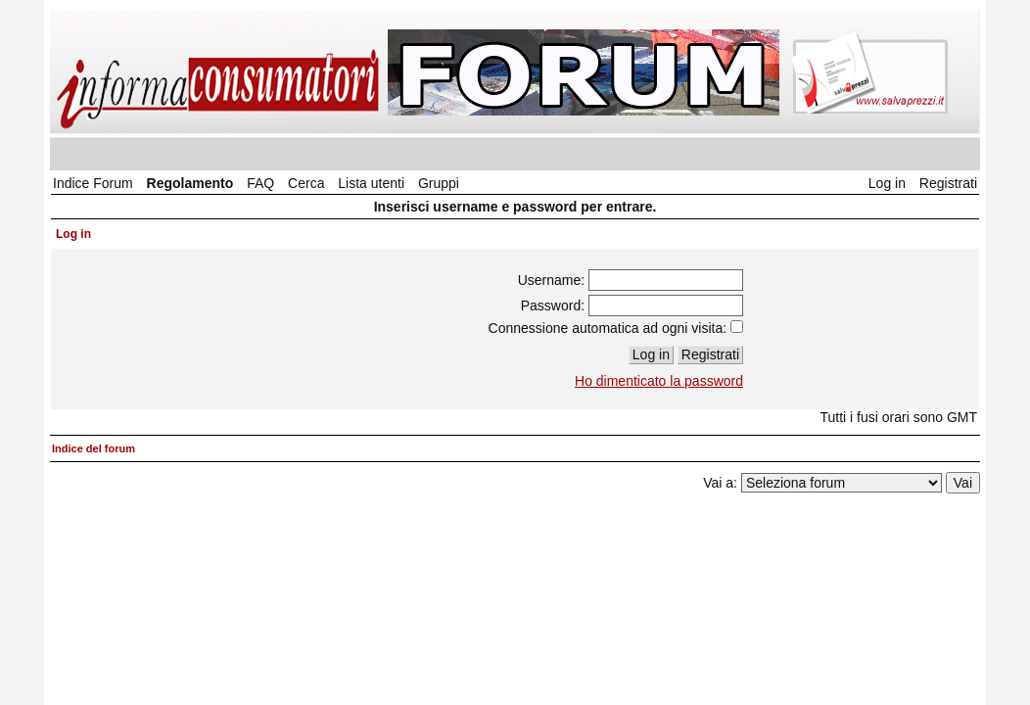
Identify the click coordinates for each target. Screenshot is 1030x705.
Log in (887, 183)
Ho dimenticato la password (659, 381)
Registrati (948, 183)
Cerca (306, 183)
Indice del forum (93, 448)
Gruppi (438, 183)
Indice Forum (93, 183)
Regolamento (190, 183)
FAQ (260, 183)
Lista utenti (371, 183)
